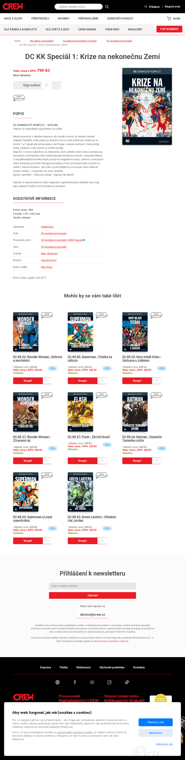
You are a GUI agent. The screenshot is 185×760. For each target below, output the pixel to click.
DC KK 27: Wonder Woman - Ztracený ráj (32, 438)
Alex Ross (46, 267)
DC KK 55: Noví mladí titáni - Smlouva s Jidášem (142, 358)
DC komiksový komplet (54, 233)
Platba (63, 667)
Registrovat (172, 6)
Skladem (18, 373)
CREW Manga (87, 29)
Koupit (28, 380)
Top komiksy (169, 29)
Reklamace (84, 667)
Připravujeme (88, 18)
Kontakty (140, 667)
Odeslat (93, 595)
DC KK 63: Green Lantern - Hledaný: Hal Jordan (92, 518)
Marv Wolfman (49, 253)
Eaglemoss (47, 226)
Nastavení (155, 733)
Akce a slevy (13, 18)
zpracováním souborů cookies (75, 732)
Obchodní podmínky (112, 667)
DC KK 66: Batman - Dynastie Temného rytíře (142, 438)
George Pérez (48, 260)
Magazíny (135, 29)
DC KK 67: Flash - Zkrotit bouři (89, 437)
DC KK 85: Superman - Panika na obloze (90, 358)
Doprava (44, 667)
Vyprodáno (32, 85)
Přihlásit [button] (151, 6)
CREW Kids (112, 29)
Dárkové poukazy (120, 18)
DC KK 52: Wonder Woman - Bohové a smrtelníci (37, 358)
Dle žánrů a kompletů (20, 29)
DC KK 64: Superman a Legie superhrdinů (33, 518)
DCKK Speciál (75, 240)
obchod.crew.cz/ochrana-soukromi (111, 641)
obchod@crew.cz (92, 614)
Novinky (63, 18)
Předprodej (40, 18)
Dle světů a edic (57, 29)
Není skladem (22, 75)
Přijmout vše (156, 722)
